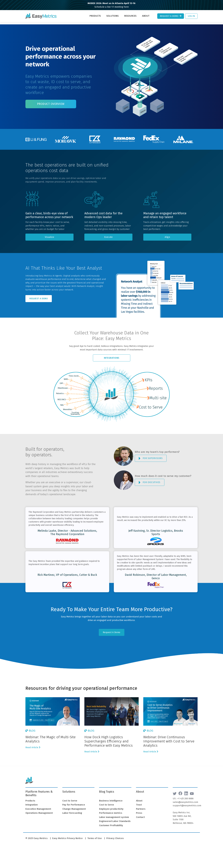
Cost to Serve (69, 798)
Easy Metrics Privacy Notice (67, 836)
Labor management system (114, 814)
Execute (108, 234)
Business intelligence (111, 798)
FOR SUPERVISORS (151, 456)
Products (95, 15)
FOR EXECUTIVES (149, 480)
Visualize (49, 234)
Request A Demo (38, 296)
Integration (31, 802)
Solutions (112, 15)
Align (167, 234)
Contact (140, 814)
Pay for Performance (73, 802)
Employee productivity (111, 806)
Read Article (32, 745)
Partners (140, 806)
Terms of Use (94, 836)
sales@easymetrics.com (185, 799)
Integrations (111, 355)
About (145, 15)
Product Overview (51, 101)
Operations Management (39, 810)
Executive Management (38, 806)
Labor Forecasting (72, 810)
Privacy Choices (115, 836)
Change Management (74, 806)
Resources (130, 15)
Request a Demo (171, 16)
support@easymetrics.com (187, 803)
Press (139, 810)
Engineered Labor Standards (115, 818)
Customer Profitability (111, 823)
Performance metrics (110, 810)
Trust (139, 802)
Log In (191, 16)
